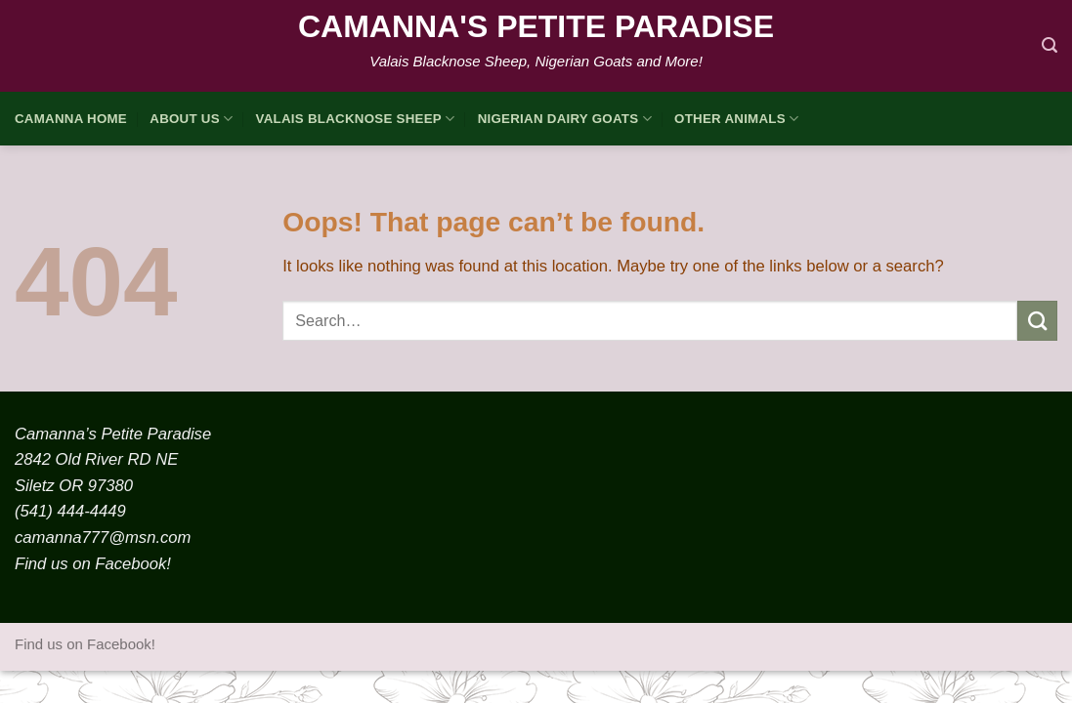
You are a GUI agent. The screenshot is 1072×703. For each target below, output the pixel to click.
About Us (191, 118)
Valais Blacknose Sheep (355, 118)
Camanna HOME (71, 118)
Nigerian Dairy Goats (565, 118)
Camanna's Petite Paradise (536, 26)
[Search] (1049, 45)
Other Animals (736, 118)
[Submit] (1037, 321)
